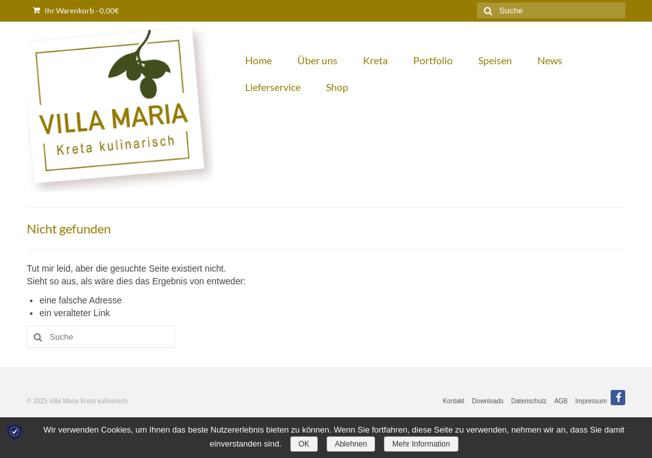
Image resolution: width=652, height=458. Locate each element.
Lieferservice (273, 87)
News (549, 60)
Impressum (591, 401)
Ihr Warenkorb (76, 10)
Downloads (487, 401)
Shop (337, 87)
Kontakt (453, 401)
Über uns (317, 60)
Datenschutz (529, 401)
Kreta (375, 60)
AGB (560, 401)
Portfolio (433, 60)
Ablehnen (351, 444)
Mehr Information (421, 444)
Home (258, 60)
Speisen (495, 60)
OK (304, 444)
